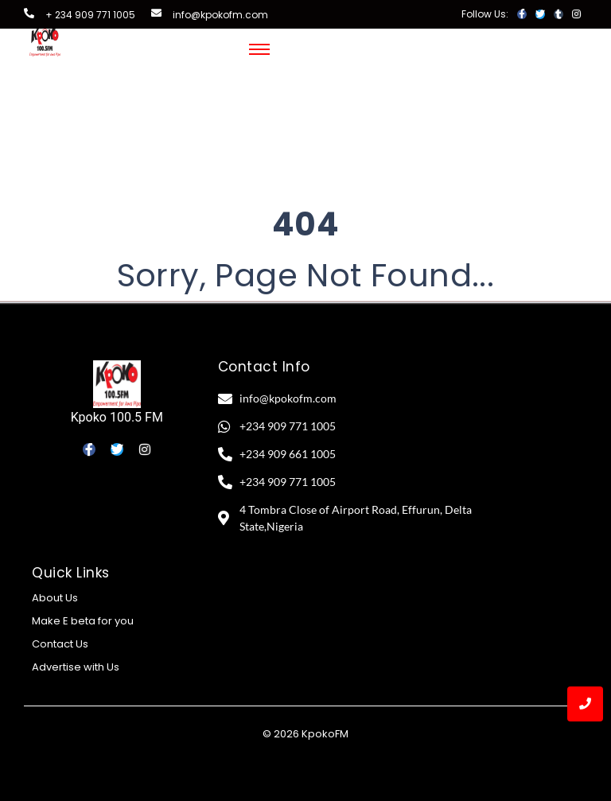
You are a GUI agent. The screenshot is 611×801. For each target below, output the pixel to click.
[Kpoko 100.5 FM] (117, 384)
